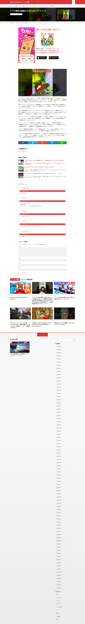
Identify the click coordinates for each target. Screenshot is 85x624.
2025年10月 (59, 352)
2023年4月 (59, 445)
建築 (27, 5)
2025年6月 (59, 365)
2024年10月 (59, 389)
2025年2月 (59, 377)
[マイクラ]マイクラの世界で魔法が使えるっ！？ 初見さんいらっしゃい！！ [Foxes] (42, 173)
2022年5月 (59, 478)
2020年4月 (59, 555)
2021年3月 (59, 522)
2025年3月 (59, 374)
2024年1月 (59, 417)
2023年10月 (59, 426)
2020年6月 (59, 549)
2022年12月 (59, 457)
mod (20, 5)
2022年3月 (59, 485)
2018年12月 (59, 580)
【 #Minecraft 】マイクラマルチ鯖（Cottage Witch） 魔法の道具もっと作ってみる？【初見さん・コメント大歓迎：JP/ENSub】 (20, 325)
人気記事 (16, 5)
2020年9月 (59, 540)
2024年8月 (59, 395)
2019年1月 (59, 577)
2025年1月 (59, 380)
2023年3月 (59, 448)
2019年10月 (59, 574)
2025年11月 (59, 349)
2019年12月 (59, 568)
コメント (20, 246)
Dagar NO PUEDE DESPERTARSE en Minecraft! (19, 298)
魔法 (24, 5)
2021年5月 (59, 515)
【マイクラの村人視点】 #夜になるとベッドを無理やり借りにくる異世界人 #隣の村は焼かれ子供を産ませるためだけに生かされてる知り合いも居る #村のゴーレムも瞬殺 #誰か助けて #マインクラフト (42, 300)
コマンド (41, 5)
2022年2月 (59, 488)
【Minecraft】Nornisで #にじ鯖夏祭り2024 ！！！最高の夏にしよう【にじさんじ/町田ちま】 (44, 160)
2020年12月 (59, 531)
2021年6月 (59, 512)
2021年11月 (59, 497)
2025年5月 (59, 368)
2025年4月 (59, 371)
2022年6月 (59, 475)
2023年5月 (59, 441)
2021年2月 (59, 525)
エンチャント (35, 5)
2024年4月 (59, 408)
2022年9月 (59, 466)
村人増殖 (52, 5)
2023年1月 (59, 454)
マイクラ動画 (19, 14)
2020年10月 (59, 537)
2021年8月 (59, 506)
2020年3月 (59, 559)
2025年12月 (59, 346)
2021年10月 (59, 500)
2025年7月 (59, 361)
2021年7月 (59, 509)
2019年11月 (59, 571)
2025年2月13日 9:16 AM (24, 191)
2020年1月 (59, 565)
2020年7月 (59, 546)
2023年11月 (59, 423)
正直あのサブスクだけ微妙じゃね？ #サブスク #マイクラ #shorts (64, 323)
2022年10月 (59, 463)
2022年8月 (59, 469)
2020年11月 (59, 534)
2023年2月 (59, 451)
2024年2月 (59, 414)
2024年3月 (59, 411)
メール (19, 263)
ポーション (46, 5)
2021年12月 (59, 494)
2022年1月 (59, 491)
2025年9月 (59, 355)
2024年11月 (59, 386)
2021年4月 (59, 518)
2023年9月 (59, 429)
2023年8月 (59, 432)
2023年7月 (59, 435)
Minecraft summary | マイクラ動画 (23, 621)
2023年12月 (59, 420)
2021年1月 (59, 528)
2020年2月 (59, 562)
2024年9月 (59, 392)
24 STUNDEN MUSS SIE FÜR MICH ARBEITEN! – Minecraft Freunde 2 (39, 167)
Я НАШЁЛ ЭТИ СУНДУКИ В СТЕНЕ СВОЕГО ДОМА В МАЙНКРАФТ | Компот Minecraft (41, 324)
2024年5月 (59, 405)
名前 (19, 258)
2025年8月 (59, 358)
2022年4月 (59, 482)
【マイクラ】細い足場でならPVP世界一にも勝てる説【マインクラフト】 (64, 298)
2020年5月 (59, 552)
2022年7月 (59, 472)
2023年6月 (59, 438)
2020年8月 (59, 543)
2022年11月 (59, 460)
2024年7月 (59, 398)
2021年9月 (59, 503)
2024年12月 (59, 383)
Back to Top (42, 335)
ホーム (11, 5)
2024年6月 (59, 401)
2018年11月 (59, 583)
